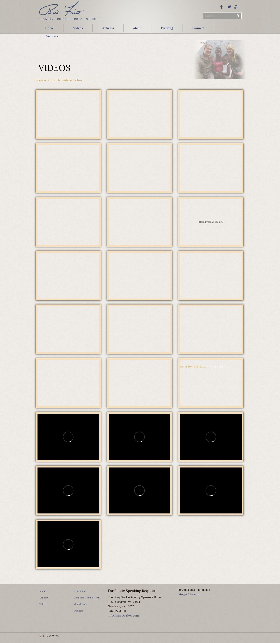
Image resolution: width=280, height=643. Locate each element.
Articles (108, 28)
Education (79, 591)
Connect (198, 28)
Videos (78, 28)
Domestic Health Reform (87, 597)
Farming (167, 28)
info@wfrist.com (189, 594)
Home (49, 28)
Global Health (81, 604)
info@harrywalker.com (123, 615)
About (137, 28)
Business (51, 36)
